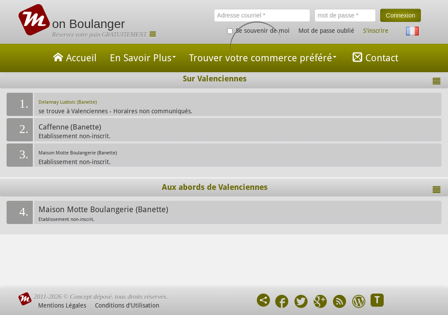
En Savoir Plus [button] (143, 57)
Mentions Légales (62, 305)
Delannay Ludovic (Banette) (67, 102)
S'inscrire (375, 30)
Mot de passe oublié (326, 30)
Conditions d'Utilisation (127, 305)
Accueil (73, 57)
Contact (374, 57)
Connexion (400, 15)
